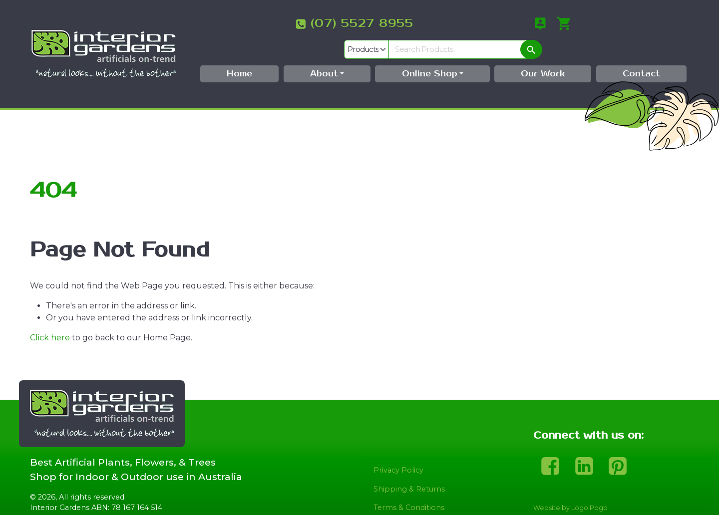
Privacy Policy (398, 451)
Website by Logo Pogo (570, 489)
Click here (50, 318)
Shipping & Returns (409, 470)
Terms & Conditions (408, 488)
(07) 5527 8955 (258, 23)
